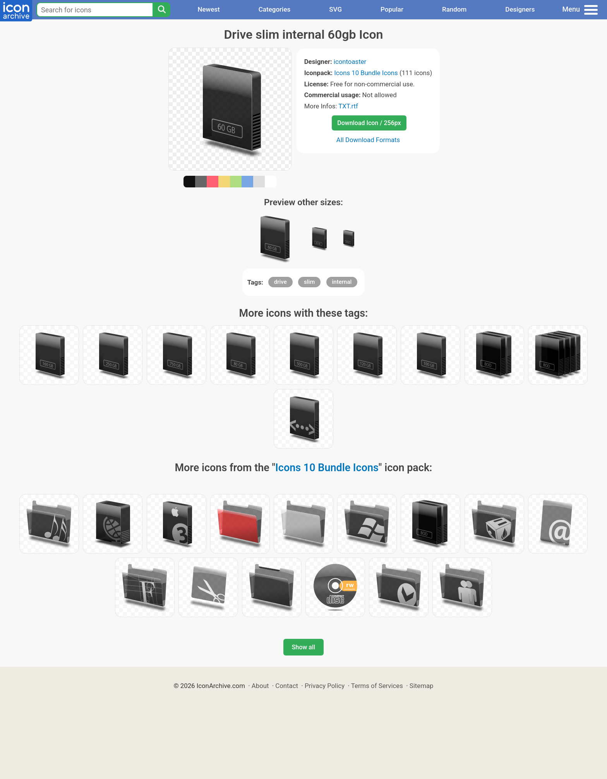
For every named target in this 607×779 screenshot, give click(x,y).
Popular (392, 9)
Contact (286, 686)
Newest (208, 9)
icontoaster (350, 61)
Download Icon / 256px (369, 123)
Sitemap (422, 686)
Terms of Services (377, 686)
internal (342, 281)
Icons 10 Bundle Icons (366, 73)
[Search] (161, 9)
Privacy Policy (325, 686)
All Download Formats (368, 140)
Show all (303, 647)
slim (309, 281)
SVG (335, 9)
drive (280, 281)
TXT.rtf (348, 106)
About (260, 686)
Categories (275, 9)
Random (454, 9)
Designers (520, 9)
